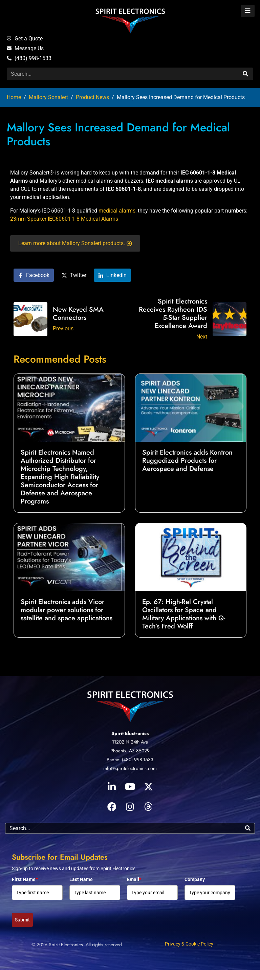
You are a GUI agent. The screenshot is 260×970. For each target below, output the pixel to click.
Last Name (81, 879)
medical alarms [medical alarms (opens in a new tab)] (117, 210)
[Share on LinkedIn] (112, 275)
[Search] (244, 74)
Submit (22, 919)
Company (195, 879)
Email (134, 879)
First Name (25, 879)
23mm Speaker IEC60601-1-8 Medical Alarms (64, 219)
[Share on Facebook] (34, 275)
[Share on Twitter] (74, 275)
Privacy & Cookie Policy (189, 944)
